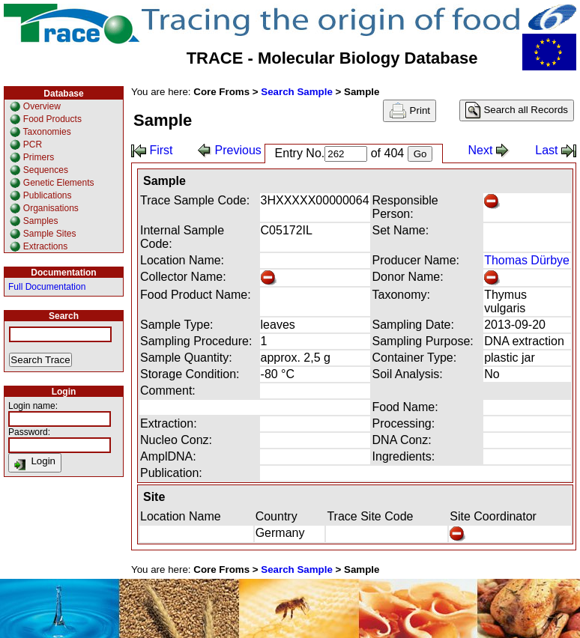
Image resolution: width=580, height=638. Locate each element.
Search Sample (297, 91)
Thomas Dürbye (527, 260)
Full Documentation (46, 287)
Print (409, 111)
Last (555, 150)
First (152, 150)
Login (34, 462)
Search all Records (516, 110)
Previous (230, 150)
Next (489, 150)
